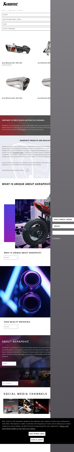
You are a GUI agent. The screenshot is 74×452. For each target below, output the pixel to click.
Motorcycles (11, 10)
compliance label (18, 153)
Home (3, 10)
